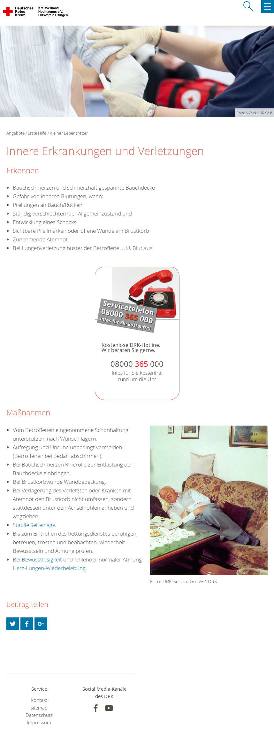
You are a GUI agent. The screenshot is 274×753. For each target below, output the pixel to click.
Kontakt (39, 700)
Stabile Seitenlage (34, 525)
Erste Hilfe (37, 133)
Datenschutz (39, 715)
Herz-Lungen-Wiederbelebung (49, 568)
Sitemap (39, 708)
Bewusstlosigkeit (42, 559)
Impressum (39, 722)
